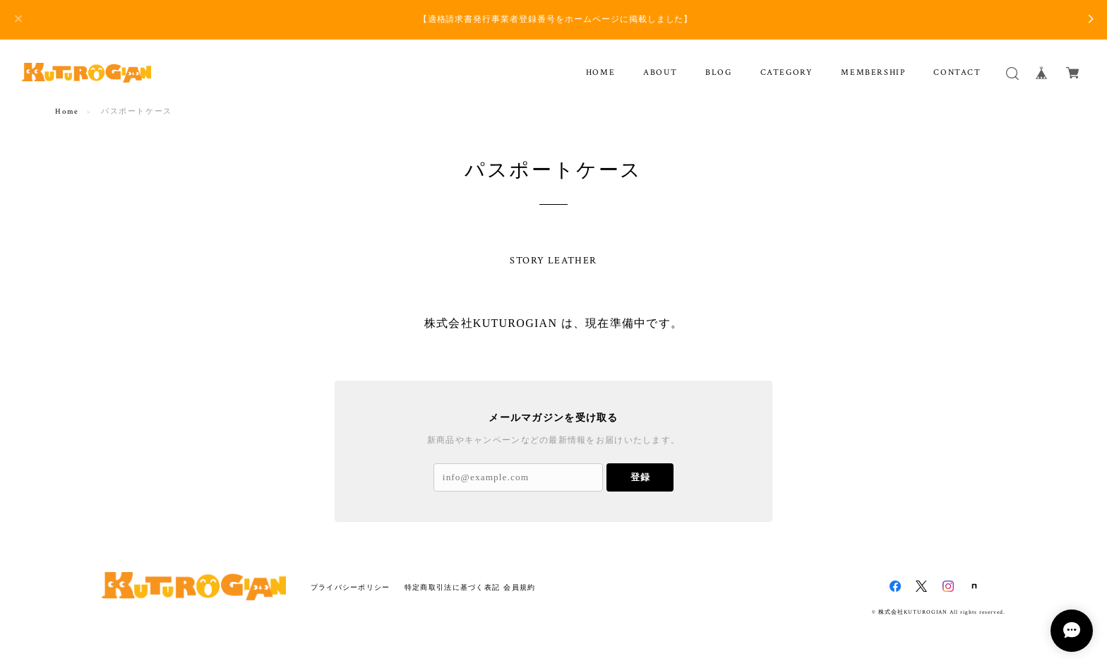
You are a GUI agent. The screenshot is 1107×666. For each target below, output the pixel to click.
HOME (600, 72)
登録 (640, 477)
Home (66, 112)
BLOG (718, 72)
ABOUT (660, 72)
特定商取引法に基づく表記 (452, 587)
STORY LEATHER (553, 260)
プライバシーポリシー (350, 587)
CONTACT (957, 72)
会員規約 (519, 587)
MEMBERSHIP (873, 72)
